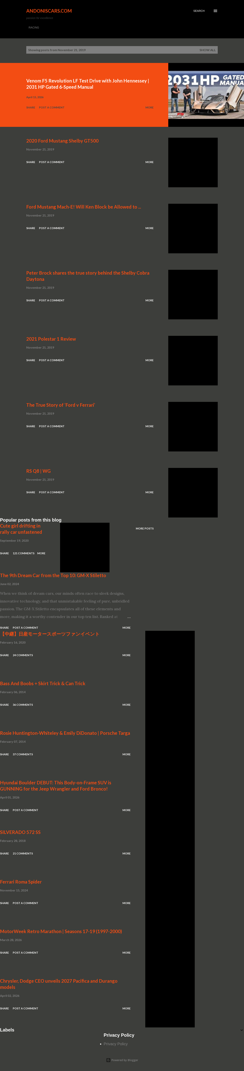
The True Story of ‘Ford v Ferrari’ (60, 405)
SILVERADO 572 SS (20, 832)
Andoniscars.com (49, 11)
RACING (34, 27)
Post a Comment (52, 107)
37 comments (23, 754)
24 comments (23, 655)
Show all (208, 50)
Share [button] (30, 107)
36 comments (23, 704)
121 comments (23, 553)
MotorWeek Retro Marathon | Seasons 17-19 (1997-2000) (61, 931)
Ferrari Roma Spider (21, 881)
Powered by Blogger (122, 1060)
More (149, 107)
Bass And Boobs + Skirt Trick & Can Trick (42, 683)
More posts (145, 528)
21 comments (23, 853)
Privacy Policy (116, 1044)
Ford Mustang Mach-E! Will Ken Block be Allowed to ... (83, 207)
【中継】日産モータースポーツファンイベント (50, 634)
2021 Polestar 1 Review (51, 339)
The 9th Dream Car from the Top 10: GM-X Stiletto (53, 575)
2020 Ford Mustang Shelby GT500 (62, 141)
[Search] (199, 11)
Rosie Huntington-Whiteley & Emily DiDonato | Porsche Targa (65, 733)
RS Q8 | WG (38, 471)
